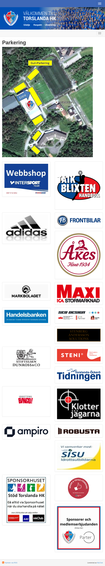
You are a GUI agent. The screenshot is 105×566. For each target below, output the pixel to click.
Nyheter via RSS (11, 563)
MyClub (100, 563)
